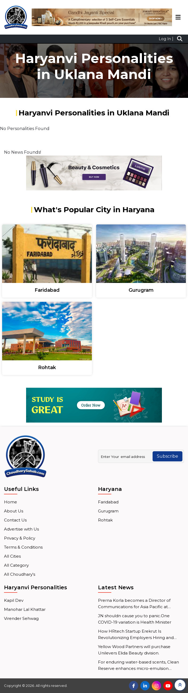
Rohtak (105, 520)
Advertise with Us (21, 529)
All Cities (12, 556)
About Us (13, 511)
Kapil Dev (13, 600)
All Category (16, 565)
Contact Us (15, 520)
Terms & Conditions (23, 547)
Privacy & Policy (19, 538)
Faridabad (108, 501)
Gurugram (108, 511)
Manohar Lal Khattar (25, 609)
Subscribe (167, 456)
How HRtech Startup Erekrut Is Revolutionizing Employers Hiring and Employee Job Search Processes (136, 635)
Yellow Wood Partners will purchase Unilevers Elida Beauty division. (134, 650)
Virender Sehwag (21, 618)
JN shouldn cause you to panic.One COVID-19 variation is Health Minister (134, 619)
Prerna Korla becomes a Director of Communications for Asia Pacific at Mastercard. (134, 604)
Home (10, 501)
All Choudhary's (19, 574)
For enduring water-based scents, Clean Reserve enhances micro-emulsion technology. (138, 665)
